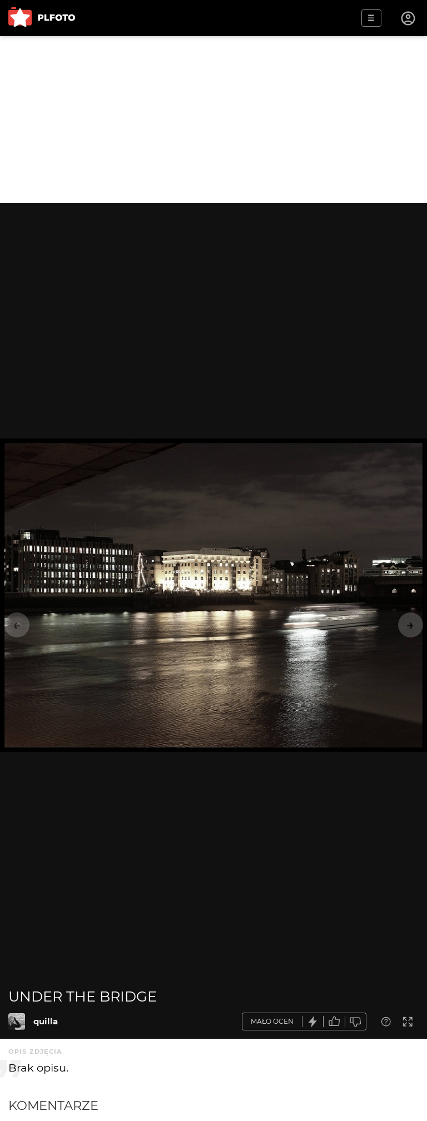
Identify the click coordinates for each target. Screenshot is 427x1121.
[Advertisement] (213, 119)
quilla (45, 1021)
